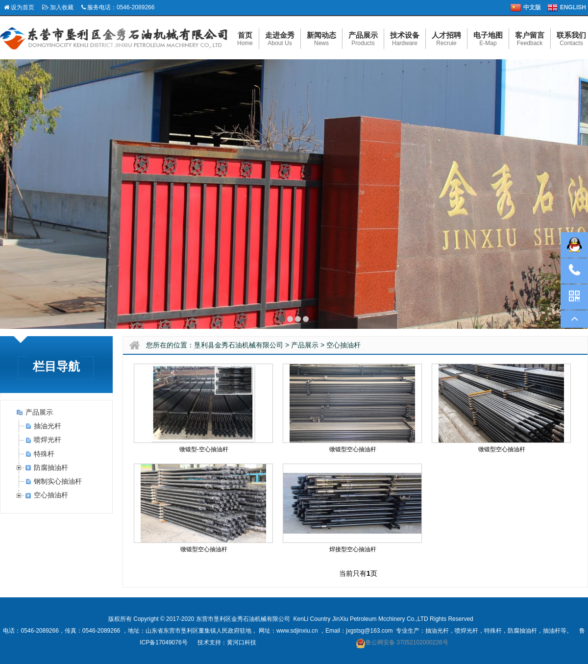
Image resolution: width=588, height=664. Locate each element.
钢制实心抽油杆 (58, 481)
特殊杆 (44, 454)
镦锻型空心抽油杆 (352, 449)
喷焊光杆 (47, 439)
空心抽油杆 (51, 495)
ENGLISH (573, 7)
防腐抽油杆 (51, 467)
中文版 (532, 7)
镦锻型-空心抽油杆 (203, 449)
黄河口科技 (241, 642)
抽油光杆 (47, 426)
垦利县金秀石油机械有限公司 (238, 345)
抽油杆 (552, 630)
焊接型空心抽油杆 (352, 549)
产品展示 (39, 412)
